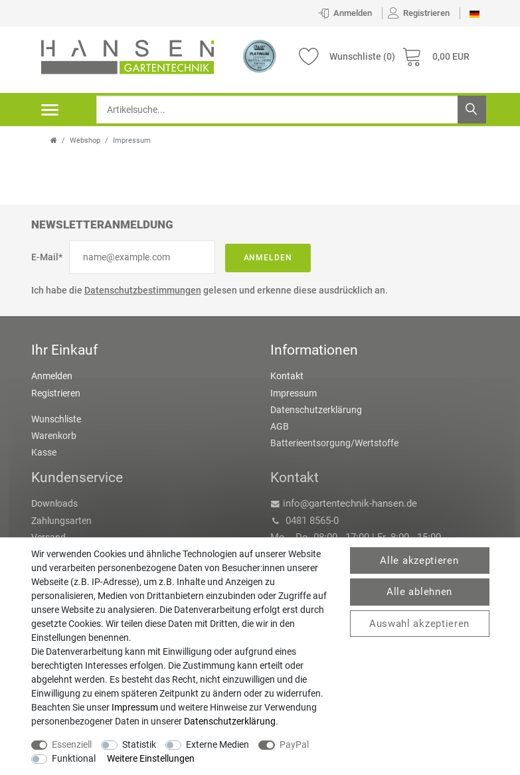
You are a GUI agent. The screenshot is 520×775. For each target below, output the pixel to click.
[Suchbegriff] (291, 110)
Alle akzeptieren (419, 560)
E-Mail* (46, 257)
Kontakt (286, 376)
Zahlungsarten (61, 520)
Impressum (293, 393)
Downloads (54, 503)
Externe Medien (217, 744)
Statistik (139, 744)
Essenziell (72, 744)
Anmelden (268, 257)
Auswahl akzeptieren (419, 624)
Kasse (43, 452)
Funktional (74, 758)
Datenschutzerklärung (316, 409)
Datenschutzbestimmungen (142, 290)
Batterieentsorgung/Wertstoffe (334, 443)
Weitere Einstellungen (151, 758)
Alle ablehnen (419, 592)
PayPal (294, 744)
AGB (279, 426)
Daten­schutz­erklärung (230, 721)
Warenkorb (53, 435)
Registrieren (55, 393)
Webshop (85, 140)
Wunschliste (56, 419)
